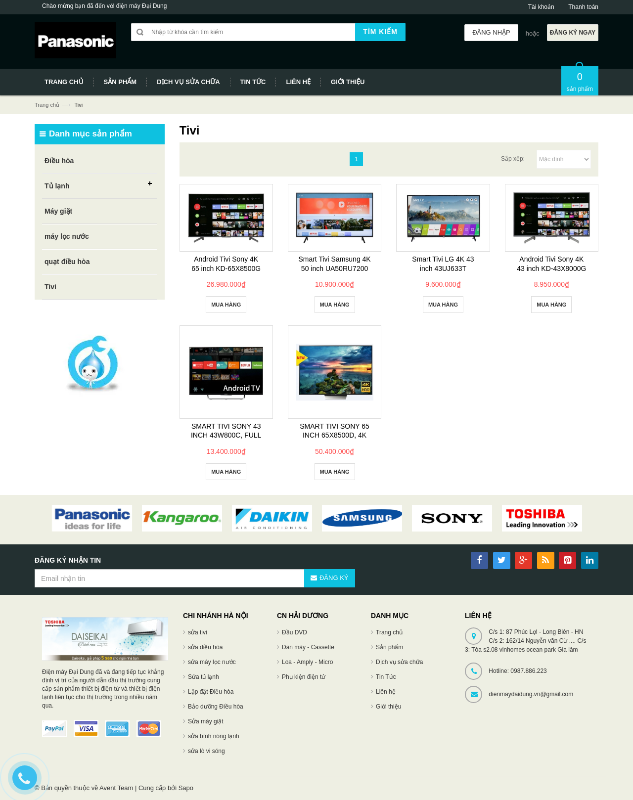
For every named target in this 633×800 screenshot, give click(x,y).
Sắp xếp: (513, 158)
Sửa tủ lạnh (203, 676)
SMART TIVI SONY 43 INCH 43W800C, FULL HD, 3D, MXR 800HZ (226, 435)
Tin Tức (386, 676)
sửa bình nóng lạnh (213, 736)
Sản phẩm (389, 647)
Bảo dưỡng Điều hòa (215, 706)
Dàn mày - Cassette (308, 647)
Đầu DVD (294, 632)
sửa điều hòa (205, 647)
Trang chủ (47, 105)
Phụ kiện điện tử (303, 676)
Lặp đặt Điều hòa (210, 691)
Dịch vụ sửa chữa (399, 662)
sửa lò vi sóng (206, 751)
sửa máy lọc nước (212, 662)
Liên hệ (386, 691)
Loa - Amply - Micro (307, 662)
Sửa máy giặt (206, 721)
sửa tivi (197, 632)
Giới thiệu (388, 706)
